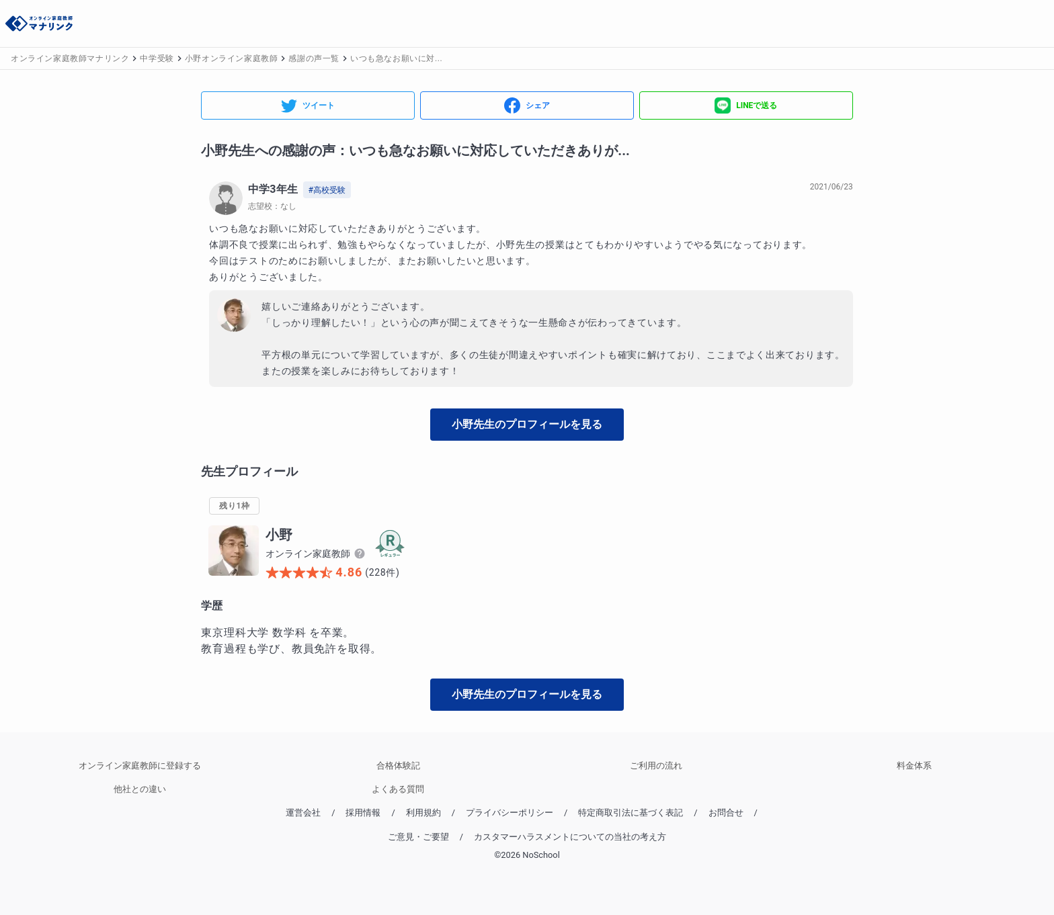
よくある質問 (398, 789)
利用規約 (423, 813)
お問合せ (725, 813)
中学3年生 (272, 189)
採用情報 (363, 813)
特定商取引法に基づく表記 (630, 813)
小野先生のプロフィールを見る (527, 424)
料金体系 (914, 765)
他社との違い (140, 789)
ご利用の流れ (656, 765)
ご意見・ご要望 (418, 837)
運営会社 (303, 813)
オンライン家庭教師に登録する (140, 765)
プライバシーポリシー (509, 813)
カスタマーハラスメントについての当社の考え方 (570, 837)
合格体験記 (398, 765)
